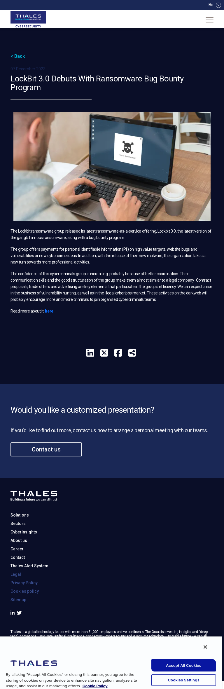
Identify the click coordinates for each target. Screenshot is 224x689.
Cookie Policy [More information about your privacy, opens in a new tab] (95, 685)
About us (18, 563)
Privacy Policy (24, 605)
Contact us (46, 472)
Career (17, 571)
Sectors (18, 546)
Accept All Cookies (183, 665)
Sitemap (18, 622)
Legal (15, 597)
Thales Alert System (29, 588)
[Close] (205, 647)
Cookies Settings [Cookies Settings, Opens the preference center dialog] (183, 680)
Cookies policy (24, 614)
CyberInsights (23, 554)
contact (17, 580)
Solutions (19, 537)
